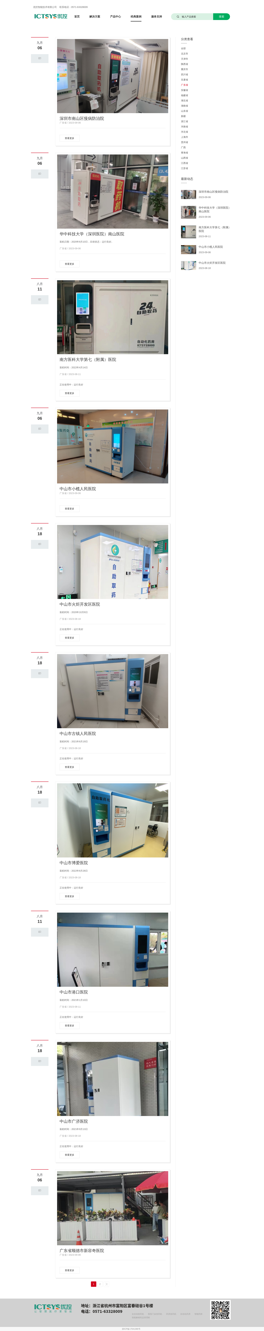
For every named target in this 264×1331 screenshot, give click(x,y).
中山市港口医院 (74, 992)
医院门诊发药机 (155, 1314)
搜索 (221, 16)
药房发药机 (171, 1314)
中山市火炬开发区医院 (80, 604)
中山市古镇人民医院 (78, 733)
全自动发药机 (138, 1314)
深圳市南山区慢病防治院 (82, 118)
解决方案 (94, 16)
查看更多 (69, 138)
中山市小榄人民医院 (78, 488)
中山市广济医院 (74, 1121)
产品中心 (115, 16)
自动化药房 (185, 1314)
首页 (77, 16)
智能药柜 (198, 1314)
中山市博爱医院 (74, 862)
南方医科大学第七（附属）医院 (88, 359)
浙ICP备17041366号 (131, 1329)
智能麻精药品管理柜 (141, 1317)
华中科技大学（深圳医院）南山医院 (92, 234)
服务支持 (156, 16)
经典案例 (136, 16)
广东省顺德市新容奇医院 (82, 1250)
